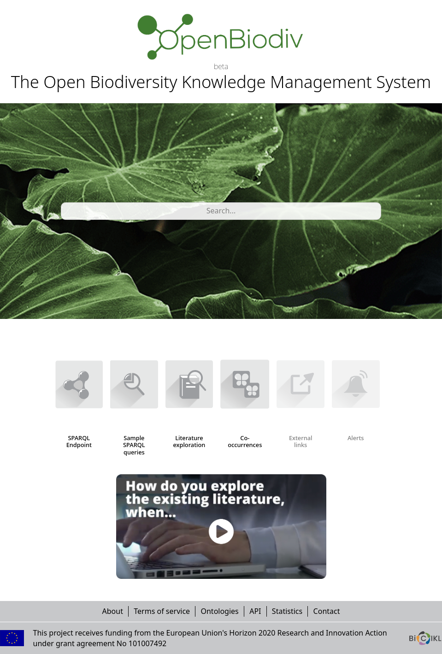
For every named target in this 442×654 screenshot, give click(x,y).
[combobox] (67, 211)
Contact (326, 611)
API (255, 611)
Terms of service (162, 611)
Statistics (287, 611)
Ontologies (219, 611)
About (112, 611)
